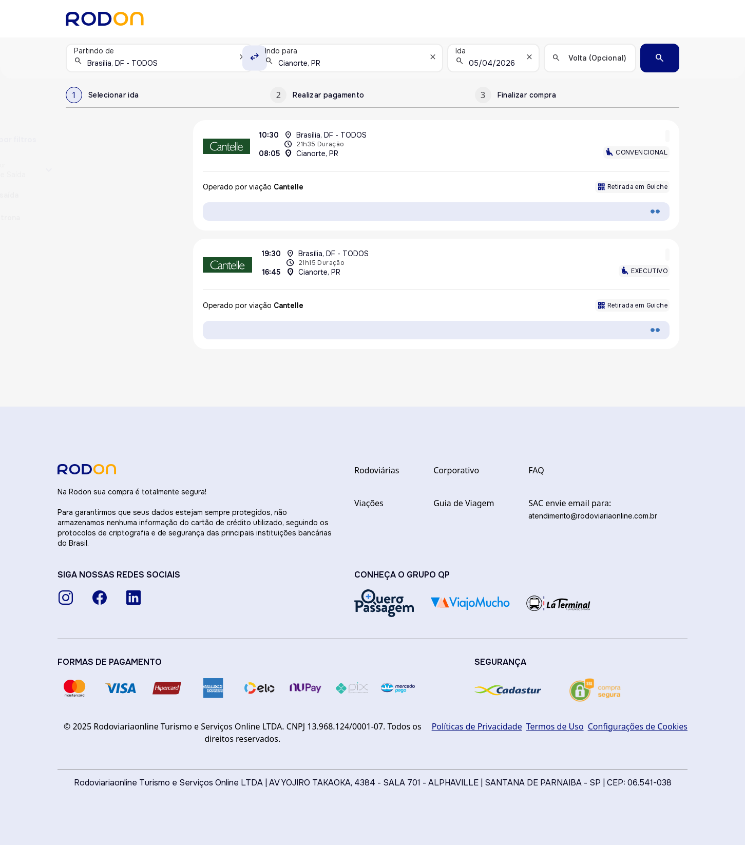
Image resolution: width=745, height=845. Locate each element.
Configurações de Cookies (637, 726)
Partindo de (94, 50)
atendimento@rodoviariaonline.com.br (592, 515)
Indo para (281, 50)
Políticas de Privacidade (477, 726)
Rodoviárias (376, 470)
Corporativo (456, 470)
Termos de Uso (555, 726)
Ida (460, 50)
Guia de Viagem (463, 503)
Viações (369, 503)
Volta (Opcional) (597, 57)
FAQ (536, 470)
